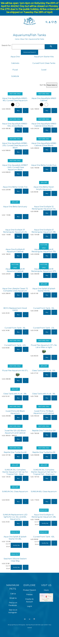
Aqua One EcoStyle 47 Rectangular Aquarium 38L (44, 231)
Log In (29, 606)
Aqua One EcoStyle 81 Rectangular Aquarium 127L (43, 270)
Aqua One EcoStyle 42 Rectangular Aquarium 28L (44, 516)
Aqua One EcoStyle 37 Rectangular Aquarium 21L (15, 231)
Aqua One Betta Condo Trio (15, 187)
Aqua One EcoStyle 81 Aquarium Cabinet (15, 270)
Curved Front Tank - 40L (15, 345)
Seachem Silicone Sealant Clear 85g (15, 560)
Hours (46, 590)
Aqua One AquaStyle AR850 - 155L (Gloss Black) (15, 125)
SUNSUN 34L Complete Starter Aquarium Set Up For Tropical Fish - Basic (15, 472)
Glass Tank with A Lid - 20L (44, 370)
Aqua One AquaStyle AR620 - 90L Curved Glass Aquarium (15, 99)
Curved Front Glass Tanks (43, 63)
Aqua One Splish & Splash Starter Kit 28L (15, 538)
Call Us (13, 594)
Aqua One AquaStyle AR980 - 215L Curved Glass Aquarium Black (15, 145)
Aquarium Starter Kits (44, 57)
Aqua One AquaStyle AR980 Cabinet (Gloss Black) (44, 144)
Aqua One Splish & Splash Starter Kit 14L (43, 289)
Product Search (29, 590)
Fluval (15, 70)
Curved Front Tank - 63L (44, 537)
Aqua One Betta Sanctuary (15, 206)
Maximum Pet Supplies (19, 624)
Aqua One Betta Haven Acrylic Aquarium (44, 188)
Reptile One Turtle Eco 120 (44, 430)
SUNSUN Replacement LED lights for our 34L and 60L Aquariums (15, 517)
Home (17, 39)
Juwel (43, 70)
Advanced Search (29, 52)
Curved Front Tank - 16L (15, 328)
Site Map (28, 624)
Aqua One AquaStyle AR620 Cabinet (44, 99)
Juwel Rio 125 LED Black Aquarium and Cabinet (15, 431)
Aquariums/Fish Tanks (36, 39)
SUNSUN (15, 76)
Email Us (13, 598)
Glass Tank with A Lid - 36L (44, 394)
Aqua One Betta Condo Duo (43, 165)
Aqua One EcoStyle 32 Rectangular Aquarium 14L (44, 207)
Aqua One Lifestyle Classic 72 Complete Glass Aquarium (15, 289)
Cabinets (15, 63)
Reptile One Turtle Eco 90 (43, 452)
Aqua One (15, 57)
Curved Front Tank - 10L (43, 308)
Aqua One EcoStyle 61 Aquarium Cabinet (15, 250)
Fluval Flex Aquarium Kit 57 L (15, 370)
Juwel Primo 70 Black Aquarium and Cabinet (44, 412)
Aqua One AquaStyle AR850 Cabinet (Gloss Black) (44, 125)
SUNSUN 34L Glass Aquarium (15, 491)
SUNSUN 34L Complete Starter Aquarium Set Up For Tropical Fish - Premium (44, 472)
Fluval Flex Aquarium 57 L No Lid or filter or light (44, 346)
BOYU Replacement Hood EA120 (15, 309)
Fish (26, 39)
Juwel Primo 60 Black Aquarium (15, 412)
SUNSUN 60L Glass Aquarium (44, 491)
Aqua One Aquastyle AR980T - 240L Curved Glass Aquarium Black (15, 167)
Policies (29, 595)
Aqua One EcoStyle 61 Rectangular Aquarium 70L (44, 250)
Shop (22, 39)
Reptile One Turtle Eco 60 (15, 452)
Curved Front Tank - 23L (44, 328)
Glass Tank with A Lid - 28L (15, 394)
